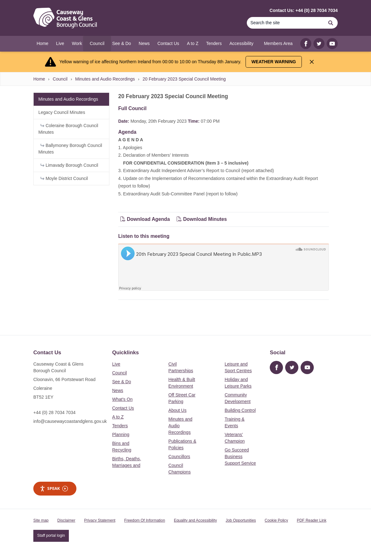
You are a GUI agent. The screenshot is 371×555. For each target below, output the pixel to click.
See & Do (121, 381)
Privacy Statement (99, 520)
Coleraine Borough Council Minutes (68, 129)
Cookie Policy (276, 520)
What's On (122, 399)
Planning (121, 434)
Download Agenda (145, 219)
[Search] (285, 23)
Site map (40, 520)
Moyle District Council (64, 178)
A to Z (118, 416)
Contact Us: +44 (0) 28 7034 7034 (303, 10)
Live (116, 364)
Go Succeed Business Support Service (240, 456)
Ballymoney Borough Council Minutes (70, 148)
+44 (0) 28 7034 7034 (54, 412)
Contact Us (123, 408)
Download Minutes (202, 219)
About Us (178, 410)
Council (60, 78)
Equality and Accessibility (195, 520)
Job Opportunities (241, 520)
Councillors (179, 456)
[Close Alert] (311, 61)
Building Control (240, 410)
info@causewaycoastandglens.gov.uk (70, 421)
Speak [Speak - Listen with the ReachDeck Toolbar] (54, 488)
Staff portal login (51, 535)
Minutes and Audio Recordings (105, 78)
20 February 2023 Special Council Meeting (184, 78)
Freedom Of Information (144, 520)
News (117, 390)
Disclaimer (66, 520)
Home (39, 78)
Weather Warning (274, 61)
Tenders (120, 425)
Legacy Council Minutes (61, 112)
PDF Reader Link (311, 520)
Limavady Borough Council (69, 165)
